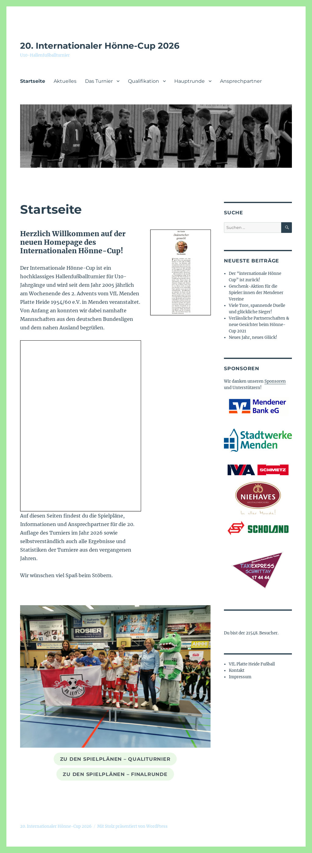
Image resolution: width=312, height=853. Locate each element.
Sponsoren (275, 381)
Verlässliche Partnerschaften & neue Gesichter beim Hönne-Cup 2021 (259, 325)
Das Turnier (99, 81)
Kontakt (236, 670)
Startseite (32, 81)
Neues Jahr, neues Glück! (253, 337)
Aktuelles (65, 81)
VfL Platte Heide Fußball (252, 664)
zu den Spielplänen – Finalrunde (115, 774)
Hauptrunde (189, 81)
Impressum (240, 676)
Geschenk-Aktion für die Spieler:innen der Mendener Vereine (256, 293)
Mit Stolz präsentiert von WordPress (132, 826)
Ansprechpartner (241, 81)
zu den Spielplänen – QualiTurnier (115, 759)
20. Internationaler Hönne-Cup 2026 (99, 45)
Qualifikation (143, 81)
